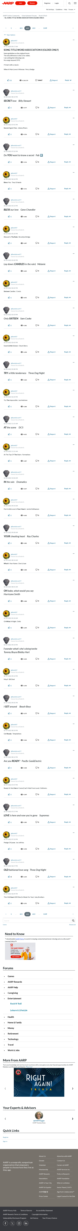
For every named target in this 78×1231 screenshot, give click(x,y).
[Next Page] (73, 28)
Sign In (5, 1141)
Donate (41, 1161)
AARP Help (13, 987)
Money (11, 1028)
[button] (75, 3)
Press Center (43, 1196)
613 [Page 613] (33, 28)
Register (47, 3)
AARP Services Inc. (63, 1169)
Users (5, 924)
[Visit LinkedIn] (26, 1223)
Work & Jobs (14, 1050)
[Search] (39, 920)
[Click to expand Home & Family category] (5, 1023)
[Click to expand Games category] (5, 976)
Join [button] (20, 3)
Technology (13, 1039)
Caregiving (13, 993)
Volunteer (42, 1165)
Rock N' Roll (16, 1003)
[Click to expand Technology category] (5, 1039)
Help (65, 9)
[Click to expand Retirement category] (5, 1034)
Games (11, 976)
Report (55, 80)
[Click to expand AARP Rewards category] (5, 982)
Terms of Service (26, 1210)
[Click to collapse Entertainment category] (5, 999)
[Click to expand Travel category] (5, 1045)
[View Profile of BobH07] (14, 41)
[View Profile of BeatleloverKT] (16, 91)
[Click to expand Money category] (5, 1028)
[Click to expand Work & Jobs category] (5, 1050)
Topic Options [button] (11, 35)
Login (57, 3)
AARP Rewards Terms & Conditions (15, 1214)
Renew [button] (32, 3)
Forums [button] (71, 9)
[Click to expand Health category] (5, 1017)
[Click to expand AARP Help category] (5, 987)
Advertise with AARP (64, 1156)
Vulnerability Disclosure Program (14, 1218)
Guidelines (59, 9)
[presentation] (5, 1088)
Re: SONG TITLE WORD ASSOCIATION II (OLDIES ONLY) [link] (24, 18)
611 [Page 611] (21, 28)
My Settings (50, 9)
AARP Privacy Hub (9, 1210)
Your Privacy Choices (49, 1218)
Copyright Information (40, 1214)
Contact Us (61, 1161)
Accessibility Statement (44, 1210)
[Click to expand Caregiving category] (5, 993)
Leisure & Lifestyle (18, 1010)
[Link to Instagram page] (19, 1223)
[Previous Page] (6, 28)
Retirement (13, 1033)
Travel (11, 1044)
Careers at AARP (63, 1165)
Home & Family (15, 1022)
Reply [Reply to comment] (66, 107)
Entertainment (14, 998)
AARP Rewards (15, 982)
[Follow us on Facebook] (5, 1223)
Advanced (72, 924)
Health (11, 1017)
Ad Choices (34, 1218)
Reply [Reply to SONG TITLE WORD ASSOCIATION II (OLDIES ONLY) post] (67, 80)
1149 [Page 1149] (45, 28)
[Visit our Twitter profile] (12, 1223)
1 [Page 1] (11, 28)
